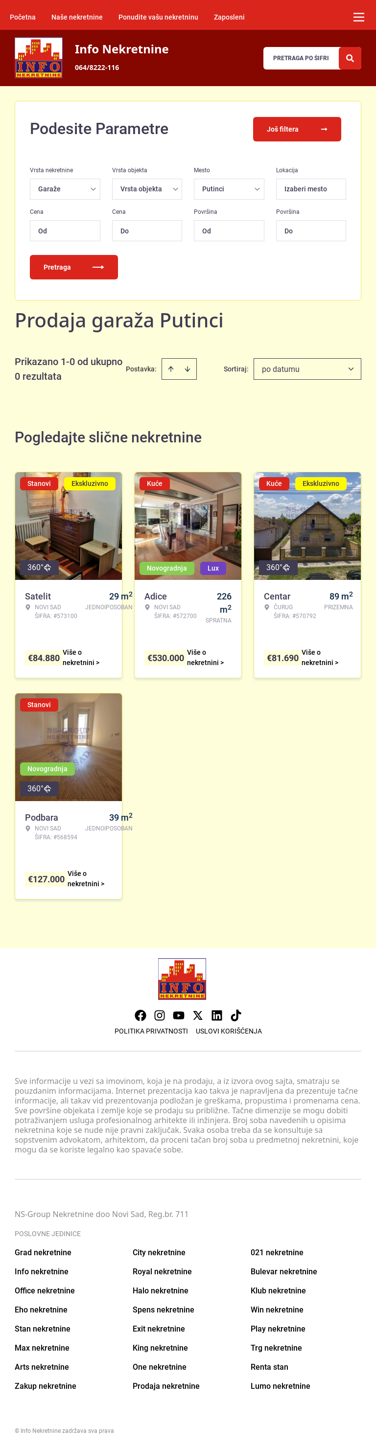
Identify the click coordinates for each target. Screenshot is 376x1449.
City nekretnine (159, 1251)
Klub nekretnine (278, 1289)
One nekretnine (160, 1366)
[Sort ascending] (171, 368)
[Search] (350, 58)
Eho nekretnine (41, 1308)
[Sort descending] (187, 368)
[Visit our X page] (198, 1014)
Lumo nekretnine (280, 1385)
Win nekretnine (277, 1308)
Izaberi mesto (305, 188)
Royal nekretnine (162, 1270)
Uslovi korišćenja (229, 1030)
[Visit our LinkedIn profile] (217, 1014)
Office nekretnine (45, 1289)
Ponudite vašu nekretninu (158, 17)
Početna (23, 17)
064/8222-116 (97, 67)
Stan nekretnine (42, 1328)
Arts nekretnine (42, 1366)
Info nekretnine (42, 1270)
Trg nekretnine (276, 1347)
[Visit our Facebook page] (140, 1014)
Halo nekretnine (160, 1289)
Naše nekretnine (77, 17)
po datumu (281, 368)
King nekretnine (160, 1347)
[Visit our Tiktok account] (236, 1014)
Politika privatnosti (151, 1030)
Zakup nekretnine (45, 1385)
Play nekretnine (278, 1328)
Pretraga (74, 266)
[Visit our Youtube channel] (179, 1014)
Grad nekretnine (43, 1251)
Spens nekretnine (163, 1308)
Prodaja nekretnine (166, 1385)
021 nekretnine (277, 1251)
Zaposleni (229, 17)
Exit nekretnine (159, 1328)
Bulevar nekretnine (284, 1270)
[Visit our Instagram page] (159, 1014)
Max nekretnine (42, 1347)
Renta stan (269, 1366)
